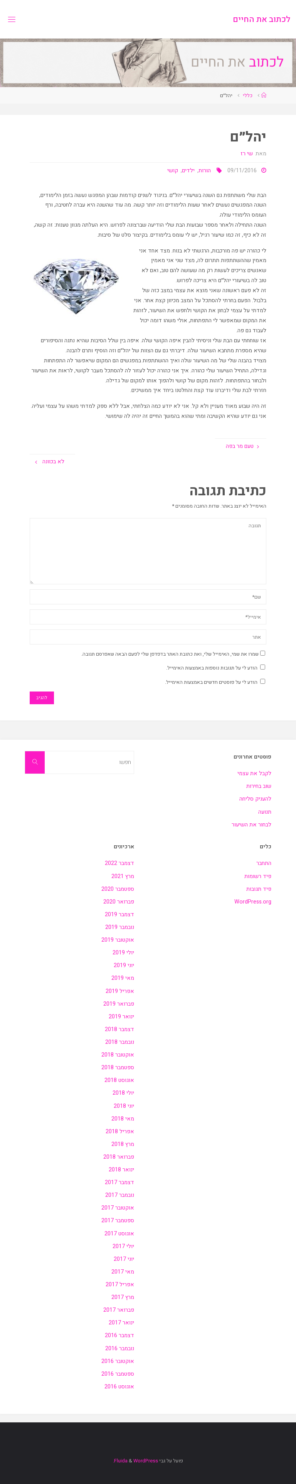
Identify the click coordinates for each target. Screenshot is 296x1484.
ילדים (188, 171)
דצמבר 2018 (119, 1029)
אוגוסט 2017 (119, 1234)
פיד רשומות (257, 876)
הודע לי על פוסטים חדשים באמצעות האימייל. (211, 682)
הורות (204, 171)
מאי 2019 (122, 978)
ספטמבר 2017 (117, 1220)
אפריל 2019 (120, 991)
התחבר (263, 863)
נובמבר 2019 (119, 927)
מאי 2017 (122, 1272)
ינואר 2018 (121, 1170)
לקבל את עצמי (254, 773)
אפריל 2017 (120, 1284)
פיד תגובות (258, 889)
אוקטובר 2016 (117, 1361)
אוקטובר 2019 (117, 940)
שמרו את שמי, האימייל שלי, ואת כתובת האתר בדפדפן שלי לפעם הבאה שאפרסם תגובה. (173, 654)
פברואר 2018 (118, 1157)
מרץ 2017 (122, 1297)
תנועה (264, 812)
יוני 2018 (124, 1106)
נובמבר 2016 (119, 1348)
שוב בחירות (258, 786)
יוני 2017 (124, 1259)
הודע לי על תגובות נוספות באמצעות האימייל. (211, 667)
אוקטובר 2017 (117, 1208)
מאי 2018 (122, 1119)
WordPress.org (252, 902)
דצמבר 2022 (119, 863)
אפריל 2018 (120, 1131)
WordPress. (135, 1460)
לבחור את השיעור (251, 825)
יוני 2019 (124, 965)
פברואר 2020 (118, 902)
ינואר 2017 (121, 1323)
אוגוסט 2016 (119, 1387)
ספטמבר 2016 (117, 1374)
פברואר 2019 (118, 1004)
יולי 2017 (123, 1246)
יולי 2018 (123, 1093)
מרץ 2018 (122, 1144)
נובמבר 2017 (119, 1195)
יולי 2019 (123, 953)
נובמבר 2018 (119, 1042)
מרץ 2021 (122, 876)
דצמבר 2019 (119, 914)
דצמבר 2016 (119, 1335)
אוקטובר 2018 (117, 1055)
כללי (247, 95)
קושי (172, 171)
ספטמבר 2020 (117, 889)
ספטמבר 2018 (117, 1067)
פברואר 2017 (118, 1310)
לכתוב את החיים (261, 19)
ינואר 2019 (121, 1017)
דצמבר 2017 (119, 1182)
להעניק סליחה (255, 799)
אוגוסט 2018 (119, 1080)
